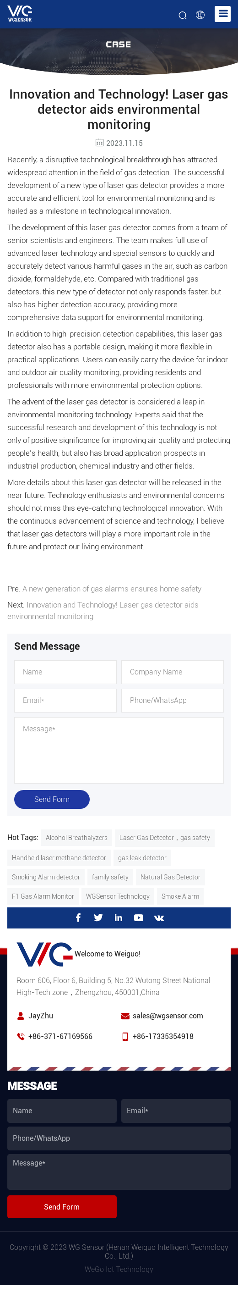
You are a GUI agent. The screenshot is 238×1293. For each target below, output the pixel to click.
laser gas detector (119, 227)
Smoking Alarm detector (46, 875)
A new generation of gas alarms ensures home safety (111, 588)
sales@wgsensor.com (168, 1014)
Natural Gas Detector (170, 875)
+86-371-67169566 (60, 1035)
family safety (110, 875)
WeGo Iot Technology (119, 1268)
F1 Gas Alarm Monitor (43, 895)
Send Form (52, 798)
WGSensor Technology (118, 895)
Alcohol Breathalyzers (77, 836)
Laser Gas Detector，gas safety (164, 836)
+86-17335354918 (163, 1035)
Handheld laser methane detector (59, 856)
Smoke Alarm (180, 895)
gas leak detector (142, 856)
